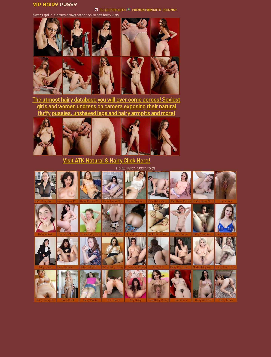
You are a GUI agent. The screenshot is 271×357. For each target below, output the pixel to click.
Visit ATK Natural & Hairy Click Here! (106, 160)
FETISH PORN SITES (110, 9)
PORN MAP (170, 9)
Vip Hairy (55, 4)
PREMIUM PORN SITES (144, 9)
